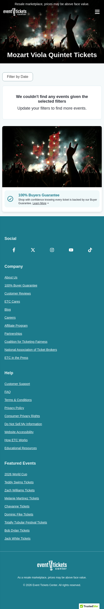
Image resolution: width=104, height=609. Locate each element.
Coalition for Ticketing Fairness (25, 341)
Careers (10, 317)
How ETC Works (16, 440)
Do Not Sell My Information (23, 424)
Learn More (40, 203)
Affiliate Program (16, 325)
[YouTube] (70, 250)
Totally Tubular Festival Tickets (25, 522)
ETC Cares (12, 301)
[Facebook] (14, 250)
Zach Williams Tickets (19, 490)
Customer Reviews (17, 293)
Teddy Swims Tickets (19, 482)
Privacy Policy (14, 408)
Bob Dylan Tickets (17, 530)
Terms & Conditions (18, 400)
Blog (7, 309)
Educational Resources (20, 448)
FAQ (7, 392)
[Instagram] (52, 250)
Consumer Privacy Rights (22, 416)
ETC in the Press (16, 358)
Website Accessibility (19, 432)
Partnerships (13, 333)
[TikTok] (90, 250)
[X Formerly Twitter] (33, 250)
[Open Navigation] (97, 12)
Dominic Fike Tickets (18, 514)
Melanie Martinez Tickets (21, 498)
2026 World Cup (15, 474)
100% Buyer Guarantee (20, 285)
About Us (10, 277)
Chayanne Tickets (16, 506)
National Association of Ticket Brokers (30, 349)
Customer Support (17, 384)
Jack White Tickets (17, 538)
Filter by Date (17, 77)
